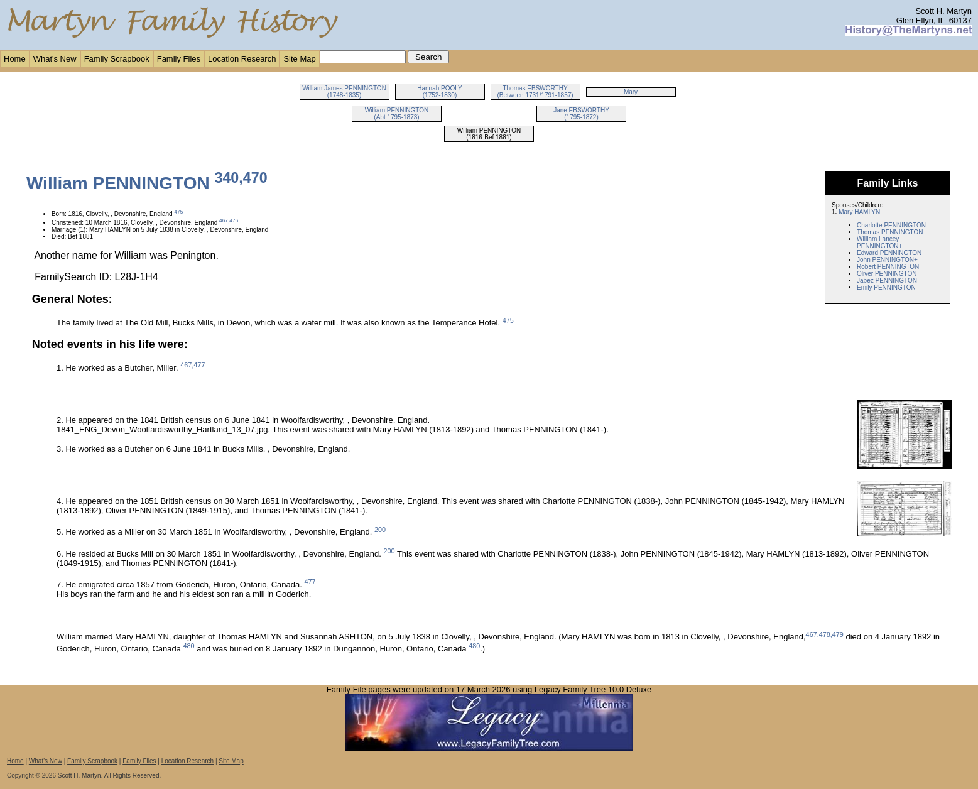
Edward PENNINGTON (889, 252)
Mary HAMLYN (859, 212)
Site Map (299, 58)
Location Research (242, 58)
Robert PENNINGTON (888, 266)
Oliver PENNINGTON (886, 273)
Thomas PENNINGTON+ (891, 232)
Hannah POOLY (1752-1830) (439, 92)
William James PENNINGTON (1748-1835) (344, 92)
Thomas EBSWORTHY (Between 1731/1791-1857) (535, 92)
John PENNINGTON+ (887, 259)
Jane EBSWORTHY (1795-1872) (581, 114)
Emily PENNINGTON (886, 287)
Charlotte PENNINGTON (891, 225)
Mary (631, 92)
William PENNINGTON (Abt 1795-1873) (396, 114)
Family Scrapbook (116, 58)
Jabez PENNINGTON (887, 280)
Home (15, 58)
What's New (55, 58)
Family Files (178, 58)
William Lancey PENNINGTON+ (879, 242)
